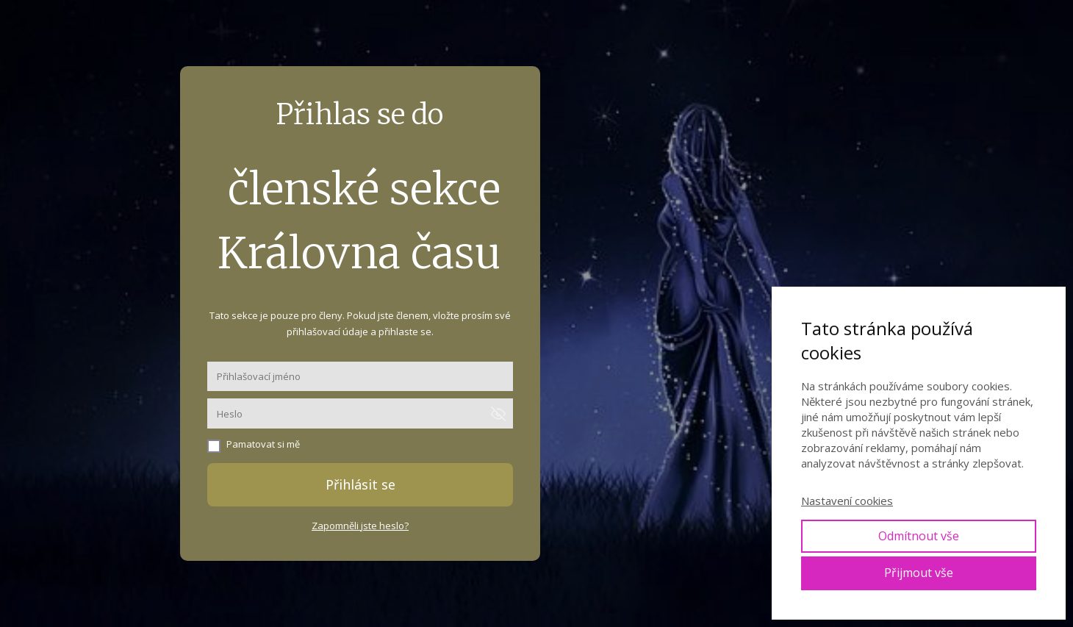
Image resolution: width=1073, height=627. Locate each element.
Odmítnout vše (918, 536)
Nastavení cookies (847, 500)
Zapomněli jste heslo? (360, 525)
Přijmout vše (918, 573)
